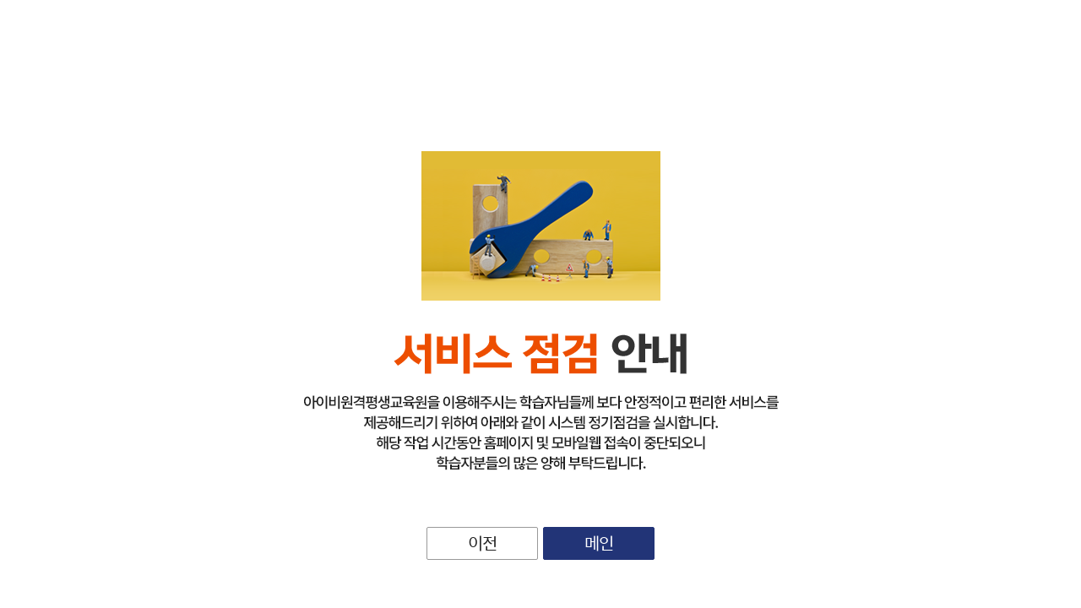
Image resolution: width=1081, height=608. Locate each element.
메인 (598, 542)
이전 (482, 542)
